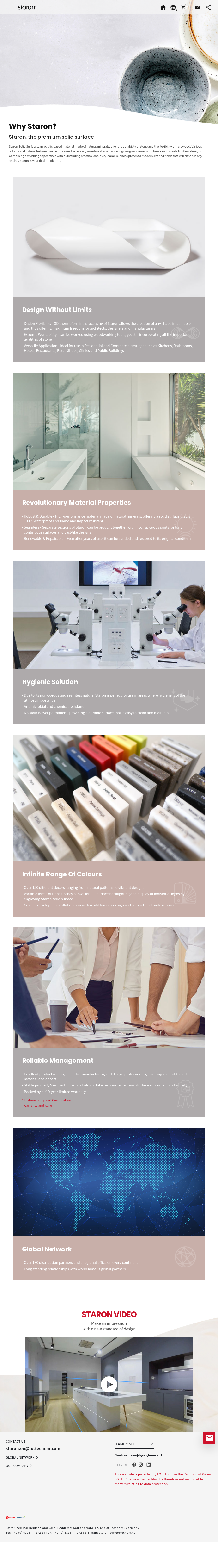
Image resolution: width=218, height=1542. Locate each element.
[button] (185, 7)
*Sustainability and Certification (46, 1100)
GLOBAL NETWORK (22, 1458)
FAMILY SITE (135, 1444)
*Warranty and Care (37, 1105)
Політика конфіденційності (137, 1455)
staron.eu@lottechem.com (119, 1532)
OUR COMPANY (19, 1466)
